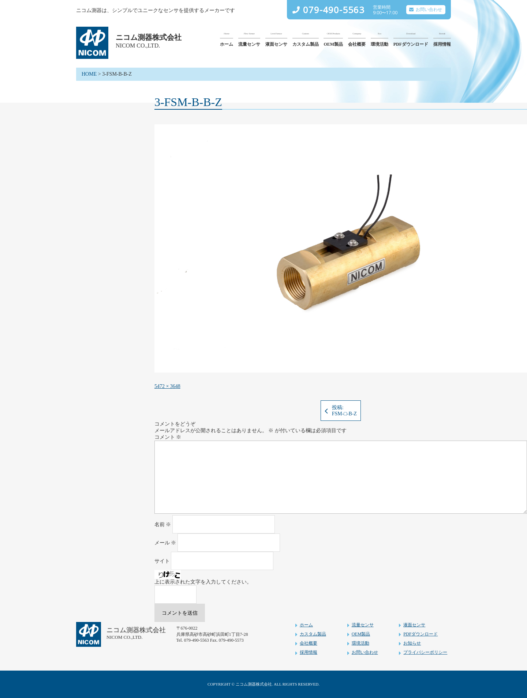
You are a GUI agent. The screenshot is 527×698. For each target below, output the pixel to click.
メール (165, 543)
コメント (168, 437)
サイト (162, 561)
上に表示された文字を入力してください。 (203, 582)
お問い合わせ (429, 9)
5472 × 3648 (167, 386)
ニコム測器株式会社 (149, 37)
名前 (162, 524)
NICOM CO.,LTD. (138, 45)
